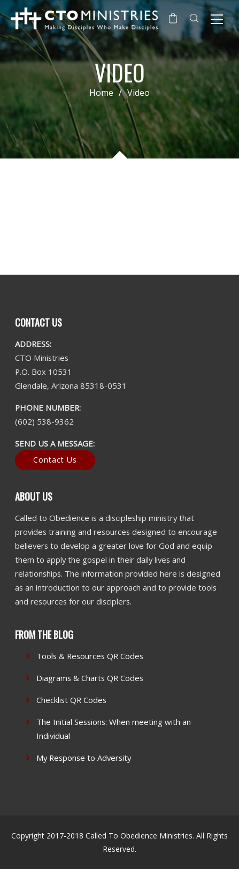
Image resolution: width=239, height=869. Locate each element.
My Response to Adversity (83, 757)
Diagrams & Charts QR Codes (89, 677)
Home (101, 93)
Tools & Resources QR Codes (89, 656)
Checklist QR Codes (71, 699)
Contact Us (55, 460)
